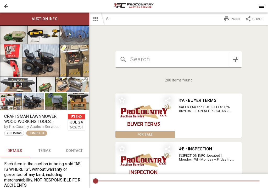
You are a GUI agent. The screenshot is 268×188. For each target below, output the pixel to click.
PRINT (232, 19)
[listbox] (44, 58)
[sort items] (235, 59)
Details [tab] (15, 151)
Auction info (44, 19)
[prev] (4, 58)
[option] (44, 58)
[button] (6, 6)
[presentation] (134, 6)
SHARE (254, 19)
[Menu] (261, 6)
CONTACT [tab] (75, 151)
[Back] (6, 6)
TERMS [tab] (45, 151)
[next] (85, 58)
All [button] (108, 18)
